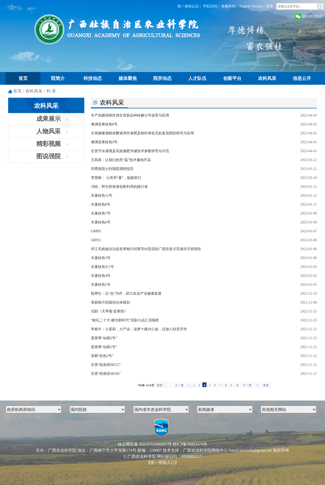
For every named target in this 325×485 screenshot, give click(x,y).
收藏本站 (228, 6)
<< (168, 385)
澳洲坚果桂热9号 (104, 142)
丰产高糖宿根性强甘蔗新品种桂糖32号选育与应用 (130, 115)
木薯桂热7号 (100, 213)
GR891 (96, 231)
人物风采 (48, 131)
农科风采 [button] (267, 78)
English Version (250, 6)
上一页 (179, 385)
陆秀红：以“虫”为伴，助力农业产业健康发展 (126, 293)
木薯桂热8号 (100, 204)
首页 (17, 91)
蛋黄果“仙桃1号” (104, 347)
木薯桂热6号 (100, 222)
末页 (266, 385)
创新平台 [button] (232, 78)
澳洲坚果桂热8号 (104, 124)
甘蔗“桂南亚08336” (106, 374)
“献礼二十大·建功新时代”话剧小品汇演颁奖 (125, 320)
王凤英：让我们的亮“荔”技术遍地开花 (121, 160)
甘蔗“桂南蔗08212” (106, 365)
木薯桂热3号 (100, 258)
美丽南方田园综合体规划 (110, 302)
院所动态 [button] (162, 78)
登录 (269, 6)
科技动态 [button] (93, 78)
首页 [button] (23, 78)
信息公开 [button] (302, 78)
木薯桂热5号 (100, 285)
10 (237, 385)
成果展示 (48, 119)
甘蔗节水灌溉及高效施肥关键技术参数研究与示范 (130, 151)
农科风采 (34, 91)
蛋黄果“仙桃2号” (104, 338)
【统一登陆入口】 (162, 462)
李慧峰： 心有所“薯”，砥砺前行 (116, 178)
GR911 (96, 240)
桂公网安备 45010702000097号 (145, 444)
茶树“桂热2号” (102, 356)
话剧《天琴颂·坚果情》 (109, 311)
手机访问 (210, 6)
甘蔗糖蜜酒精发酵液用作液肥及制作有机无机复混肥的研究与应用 (142, 133)
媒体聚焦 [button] (128, 78)
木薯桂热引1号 (102, 267)
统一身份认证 (188, 6)
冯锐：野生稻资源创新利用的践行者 (119, 187)
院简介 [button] (58, 78)
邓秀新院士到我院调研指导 (112, 169)
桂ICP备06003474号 (190, 444)
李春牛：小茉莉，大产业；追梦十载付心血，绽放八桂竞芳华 (139, 329)
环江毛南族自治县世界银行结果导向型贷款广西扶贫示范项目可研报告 (146, 249)
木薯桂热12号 (101, 195)
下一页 (247, 385)
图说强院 (48, 156)
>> (257, 385)
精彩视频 (48, 143)
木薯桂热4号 (100, 276)
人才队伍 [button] (197, 78)
